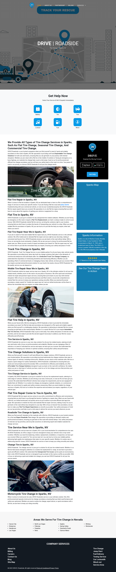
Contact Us (12, 557)
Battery (38, 114)
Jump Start (97, 551)
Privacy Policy (54, 568)
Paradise (37, 528)
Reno (36, 530)
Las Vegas (12, 530)
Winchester (89, 526)
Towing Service (99, 557)
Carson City (12, 524)
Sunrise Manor (64, 530)
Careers (11, 554)
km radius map (92, 207)
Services (81, 5)
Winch (77, 127)
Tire (58, 114)
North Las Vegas (40, 524)
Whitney (88, 524)
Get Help (92, 175)
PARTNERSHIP (60, 5)
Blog (10, 559)
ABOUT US (48, 5)
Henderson (12, 528)
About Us (11, 548)
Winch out (97, 562)
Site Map (11, 562)
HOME (39, 5)
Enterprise (12, 526)
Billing (71, 5)
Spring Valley (64, 526)
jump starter (65, 205)
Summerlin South (65, 528)
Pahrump (37, 526)
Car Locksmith (99, 559)
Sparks (62, 524)
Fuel (57, 127)
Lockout (37, 127)
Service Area (98, 565)
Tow (77, 114)
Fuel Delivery (98, 554)
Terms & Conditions (43, 568)
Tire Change (98, 548)
